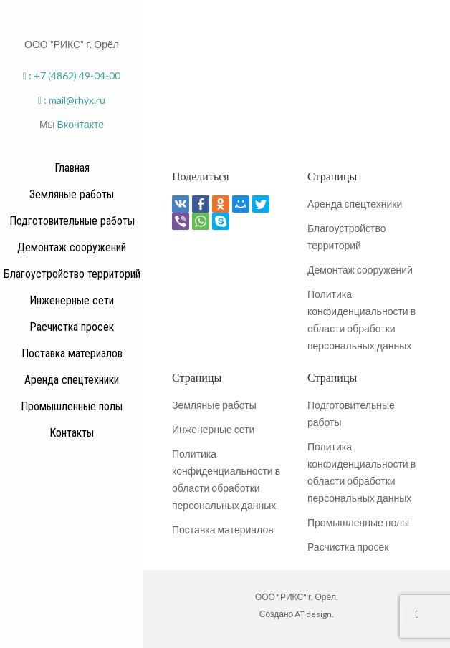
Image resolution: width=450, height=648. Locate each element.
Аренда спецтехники (354, 204)
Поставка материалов (223, 529)
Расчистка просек (347, 547)
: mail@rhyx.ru (71, 100)
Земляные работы (214, 405)
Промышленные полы (358, 522)
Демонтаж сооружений (360, 269)
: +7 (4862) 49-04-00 (71, 75)
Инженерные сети (213, 429)
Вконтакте (81, 124)
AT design (313, 614)
